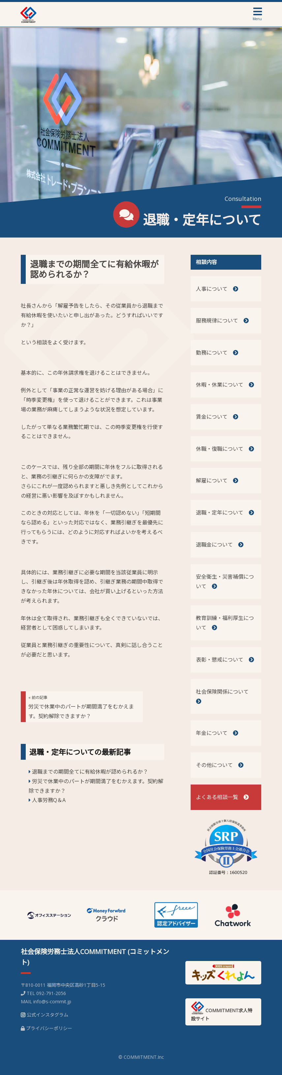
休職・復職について (225, 448)
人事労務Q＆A (49, 800)
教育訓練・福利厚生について (225, 622)
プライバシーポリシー (49, 1028)
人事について (217, 288)
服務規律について (222, 320)
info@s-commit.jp (52, 1001)
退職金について (219, 544)
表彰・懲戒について (225, 659)
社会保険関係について (225, 696)
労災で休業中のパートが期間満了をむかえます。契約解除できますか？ (81, 707)
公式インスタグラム (47, 1015)
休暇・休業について (225, 384)
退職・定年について (225, 512)
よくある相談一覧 (222, 797)
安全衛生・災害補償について (225, 581)
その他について (219, 765)
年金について (217, 733)
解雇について (217, 480)
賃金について (217, 416)
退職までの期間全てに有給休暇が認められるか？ (94, 269)
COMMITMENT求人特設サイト (221, 1011)
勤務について (217, 352)
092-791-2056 (51, 993)
